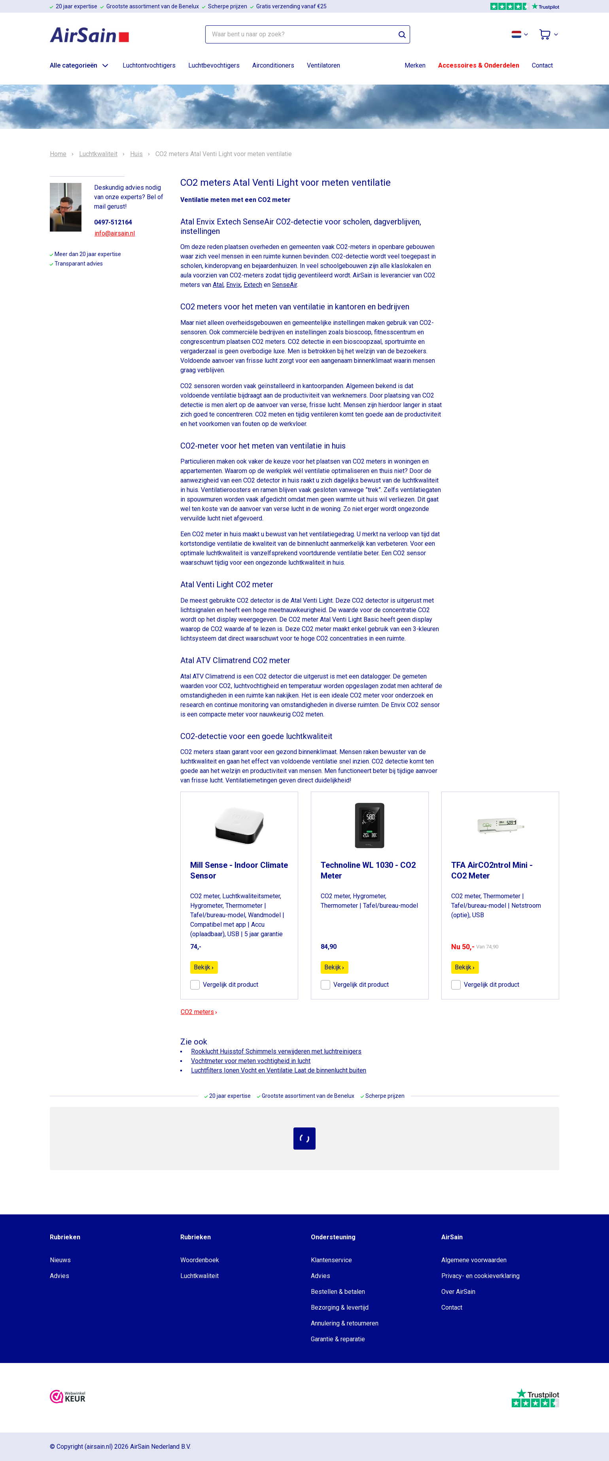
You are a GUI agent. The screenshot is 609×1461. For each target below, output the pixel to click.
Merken (415, 65)
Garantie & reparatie (338, 1339)
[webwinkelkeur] (67, 1398)
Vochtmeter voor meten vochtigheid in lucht (250, 1061)
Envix (233, 284)
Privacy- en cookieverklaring (480, 1276)
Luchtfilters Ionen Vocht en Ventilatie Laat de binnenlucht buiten (278, 1070)
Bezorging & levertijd (340, 1307)
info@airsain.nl (115, 233)
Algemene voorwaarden (474, 1260)
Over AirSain (458, 1291)
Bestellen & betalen (338, 1291)
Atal (218, 284)
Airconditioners (273, 65)
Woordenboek (199, 1260)
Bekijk (204, 967)
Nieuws (60, 1260)
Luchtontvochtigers (149, 65)
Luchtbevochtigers (214, 65)
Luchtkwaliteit (98, 154)
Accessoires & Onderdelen (478, 65)
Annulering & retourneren (344, 1323)
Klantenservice (331, 1260)
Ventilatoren (323, 65)
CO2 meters (199, 1012)
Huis (136, 154)
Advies (59, 1276)
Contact (542, 65)
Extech (253, 284)
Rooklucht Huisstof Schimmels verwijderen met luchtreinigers (276, 1051)
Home (58, 154)
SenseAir (284, 284)
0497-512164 (113, 222)
